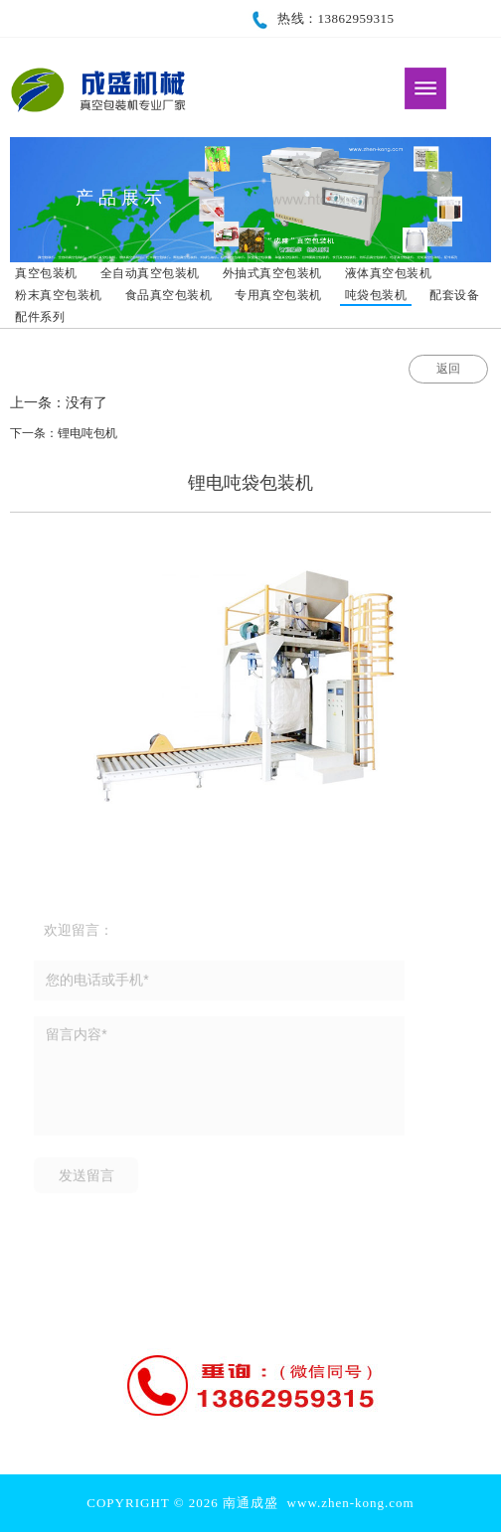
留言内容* (219, 1079)
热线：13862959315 (322, 18)
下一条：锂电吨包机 (63, 433)
